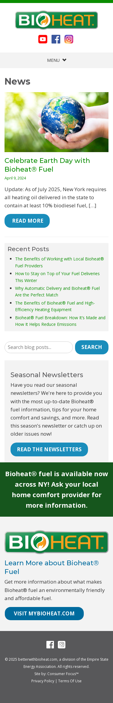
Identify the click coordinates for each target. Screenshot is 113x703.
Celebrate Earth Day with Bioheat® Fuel (47, 165)
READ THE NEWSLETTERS (49, 449)
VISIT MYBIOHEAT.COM (44, 613)
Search (91, 347)
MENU (56, 60)
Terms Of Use (70, 680)
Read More (27, 220)
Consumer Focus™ (63, 673)
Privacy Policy (42, 680)
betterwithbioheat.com (37, 659)
